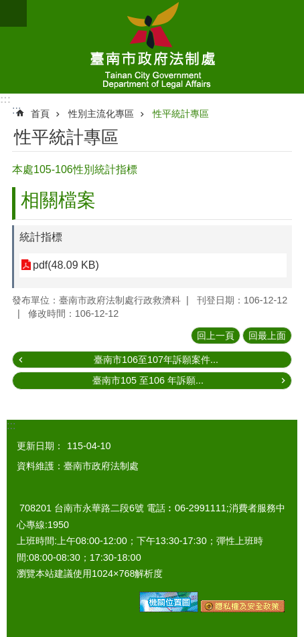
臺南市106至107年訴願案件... (156, 359)
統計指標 (40, 237)
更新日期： (40, 445)
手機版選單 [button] (13, 13)
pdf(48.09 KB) (66, 265)
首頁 (40, 113)
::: (5, 99)
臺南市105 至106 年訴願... (148, 380)
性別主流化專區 (101, 113)
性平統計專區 (181, 113)
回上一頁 (215, 335)
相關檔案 (58, 200)
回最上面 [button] (267, 335)
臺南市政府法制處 (152, 47)
